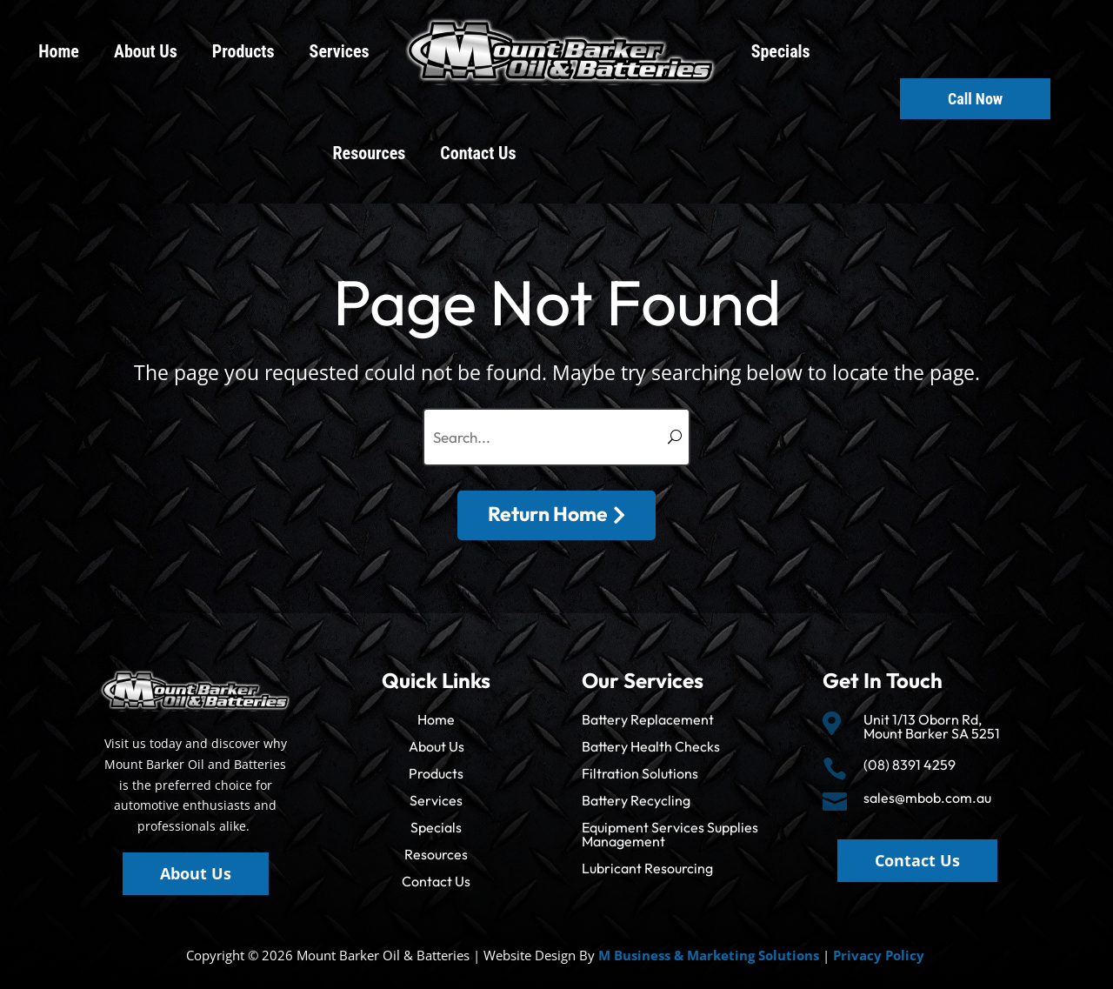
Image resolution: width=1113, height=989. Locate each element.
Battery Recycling (636, 800)
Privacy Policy (878, 955)
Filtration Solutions (640, 773)
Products (243, 51)
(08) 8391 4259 (909, 764)
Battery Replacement (648, 719)
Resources (369, 153)
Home (58, 51)
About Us (145, 51)
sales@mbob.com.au (927, 797)
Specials (780, 51)
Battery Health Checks (651, 746)
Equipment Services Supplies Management (670, 834)
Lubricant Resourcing (647, 868)
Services (340, 51)
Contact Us (478, 153)
